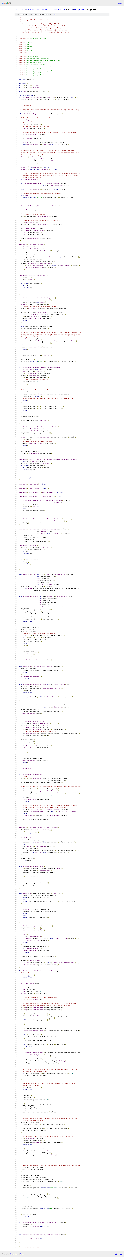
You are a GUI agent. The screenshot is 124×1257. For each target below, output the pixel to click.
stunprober (79, 9)
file (54, 14)
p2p (71, 9)
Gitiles (12, 1254)
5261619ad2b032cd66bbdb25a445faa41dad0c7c (46, 9)
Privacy (17, 1254)
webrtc (17, 9)
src (23, 9)
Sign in (120, 3)
